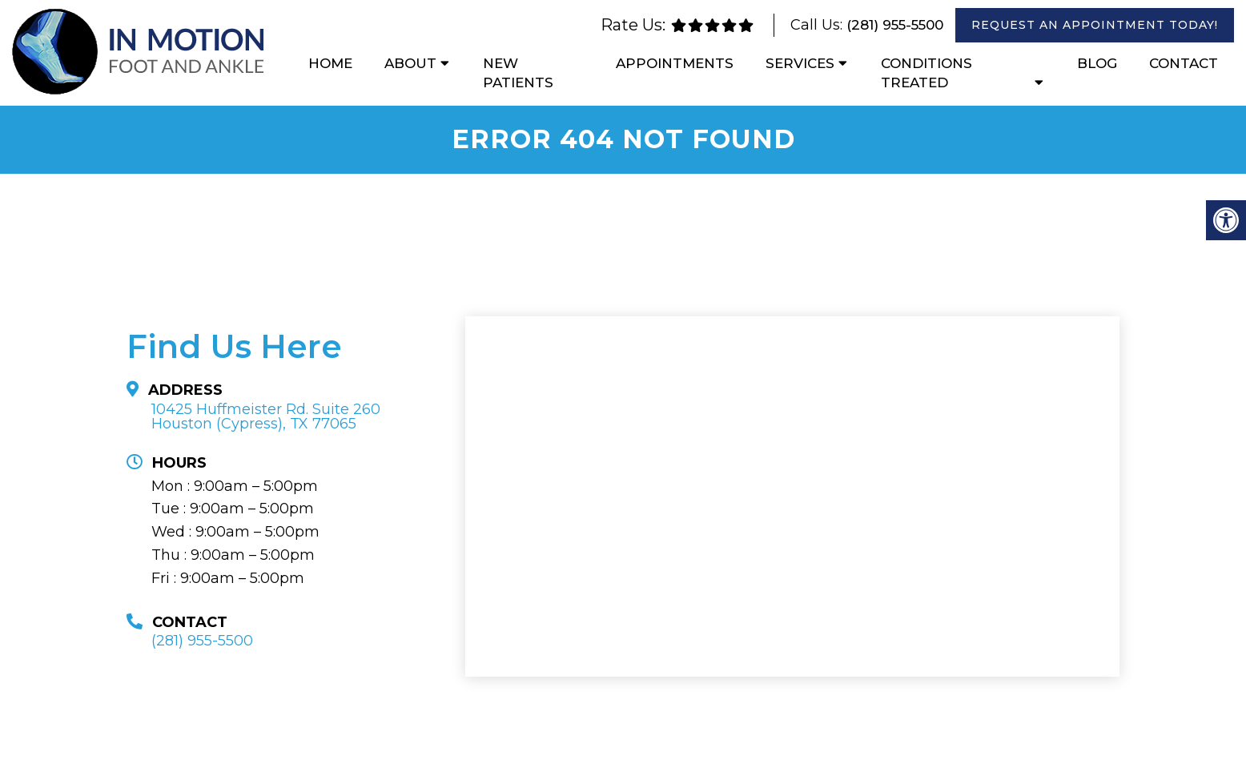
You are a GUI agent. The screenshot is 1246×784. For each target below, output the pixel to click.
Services (800, 63)
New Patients (518, 72)
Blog (1097, 63)
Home (330, 63)
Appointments (675, 63)
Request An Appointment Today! (1094, 25)
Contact (1183, 63)
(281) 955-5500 (894, 25)
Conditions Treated (926, 72)
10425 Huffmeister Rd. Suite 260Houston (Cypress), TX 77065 (265, 416)
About (410, 63)
